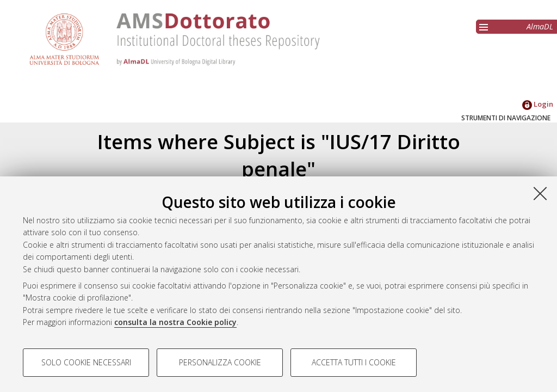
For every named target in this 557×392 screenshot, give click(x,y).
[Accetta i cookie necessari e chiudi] (540, 193)
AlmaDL (540, 26)
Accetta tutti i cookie (354, 362)
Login (537, 104)
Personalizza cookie (220, 362)
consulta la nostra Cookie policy (175, 322)
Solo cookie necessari (86, 362)
